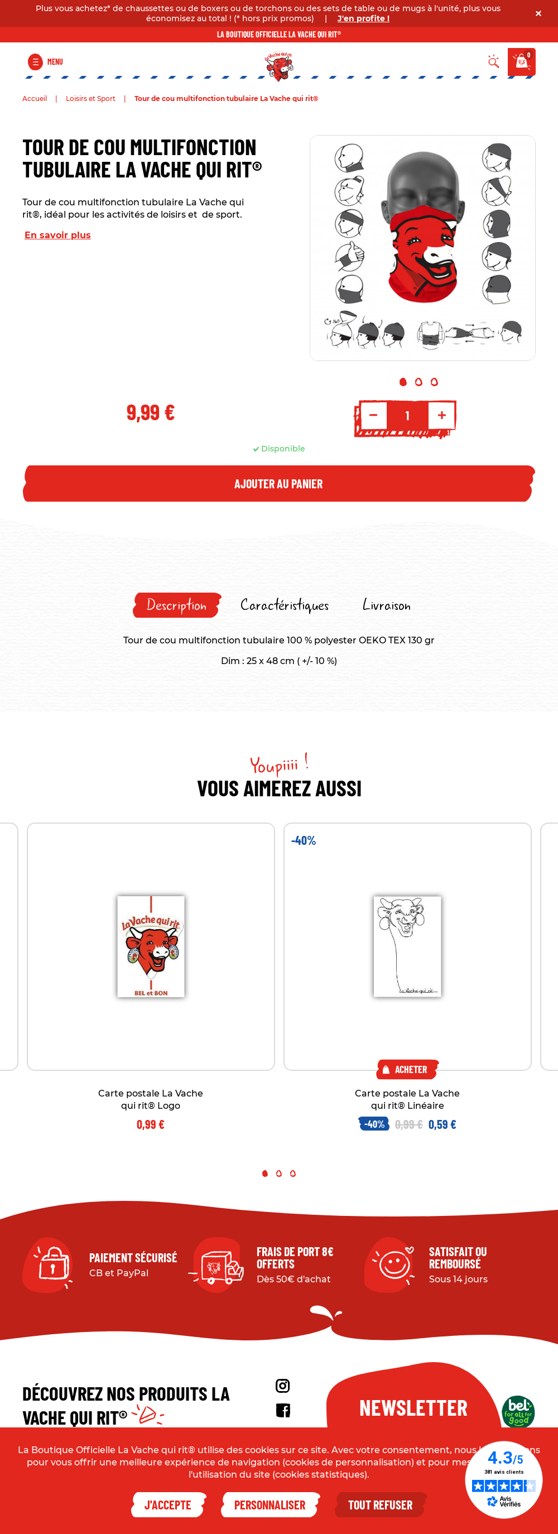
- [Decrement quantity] (373, 415)
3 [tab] (434, 382)
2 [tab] (418, 382)
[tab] (177, 605)
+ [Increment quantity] (442, 415)
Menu (55, 61)
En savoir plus (58, 235)
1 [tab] (403, 382)
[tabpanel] (422, 248)
